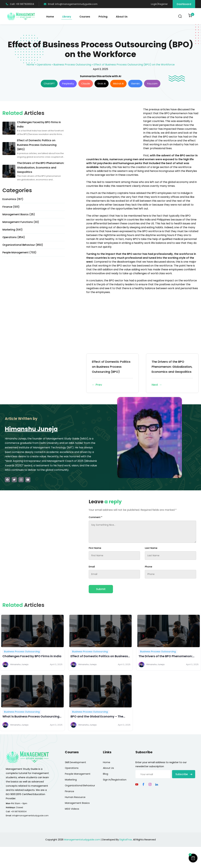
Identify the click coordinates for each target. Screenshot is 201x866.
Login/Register (159, 4)
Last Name (151, 548)
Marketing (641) (12, 229)
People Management (77, 773)
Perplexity (68, 83)
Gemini (135, 83)
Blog (105, 773)
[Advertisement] (113, 130)
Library (66, 16)
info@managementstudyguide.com (30, 815)
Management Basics (77, 803)
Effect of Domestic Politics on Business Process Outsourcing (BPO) (112, 373)
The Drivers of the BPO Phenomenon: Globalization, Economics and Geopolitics (172, 373)
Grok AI (101, 83)
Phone (148, 566)
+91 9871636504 (19, 811)
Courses (84, 16)
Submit (101, 589)
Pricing (103, 16)
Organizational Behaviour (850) (22, 245)
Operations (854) (13, 237)
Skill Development (75, 762)
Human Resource (75, 797)
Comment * (95, 517)
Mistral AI (118, 83)
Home (50, 16)
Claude (85, 83)
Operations (44, 64)
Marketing (71, 779)
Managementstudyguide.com (82, 839)
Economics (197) (12, 199)
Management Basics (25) (18, 214)
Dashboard (184, 4)
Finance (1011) (11, 206)
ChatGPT (49, 83)
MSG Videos (72, 808)
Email (92, 566)
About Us (122, 16)
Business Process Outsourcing (72, 64)
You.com (152, 83)
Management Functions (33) (20, 222)
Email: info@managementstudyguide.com (70, 4)
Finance (69, 791)
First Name (95, 548)
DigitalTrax (125, 839)
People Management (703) (19, 252)
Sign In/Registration (114, 779)
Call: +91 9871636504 (20, 4)
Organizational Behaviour (80, 785)
